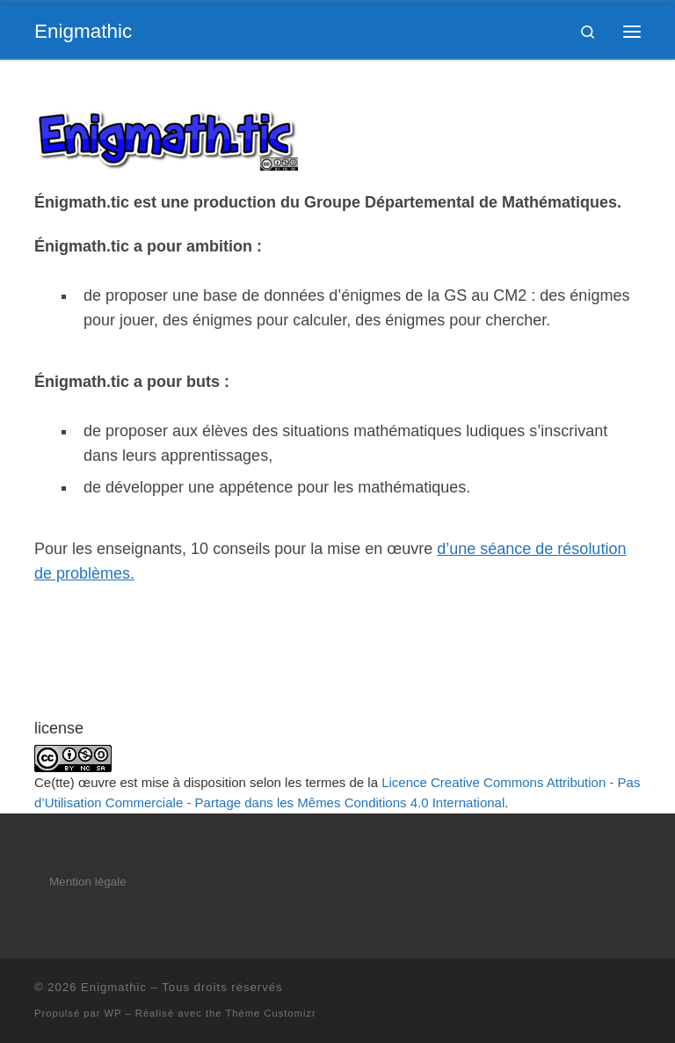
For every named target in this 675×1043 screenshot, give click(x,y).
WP (113, 1013)
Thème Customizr (270, 1013)
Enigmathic (114, 987)
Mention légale (88, 881)
